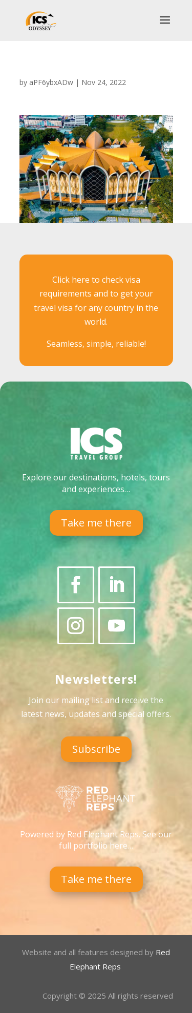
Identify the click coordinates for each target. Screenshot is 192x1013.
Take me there (96, 523)
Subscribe (96, 749)
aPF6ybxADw (51, 82)
